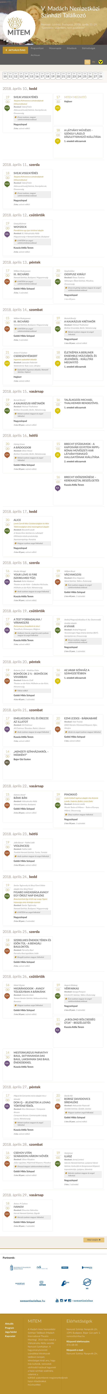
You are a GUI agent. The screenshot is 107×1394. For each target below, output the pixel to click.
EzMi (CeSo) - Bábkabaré (80, 718)
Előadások (72, 48)
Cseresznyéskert (25, 356)
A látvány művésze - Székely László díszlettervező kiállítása (82, 133)
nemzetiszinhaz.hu (76, 1336)
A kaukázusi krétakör (79, 321)
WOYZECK (20, 227)
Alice (17, 520)
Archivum (35, 55)
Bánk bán (20, 798)
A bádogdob (22, 447)
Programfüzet (37, 48)
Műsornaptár (55, 48)
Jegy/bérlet (11, 1332)
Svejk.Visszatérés (26, 97)
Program (9, 1328)
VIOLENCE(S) (21, 846)
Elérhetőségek (88, 48)
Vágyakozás (72, 574)
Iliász (68, 1156)
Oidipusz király (75, 274)
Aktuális (9, 1324)
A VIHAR (69, 626)
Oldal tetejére (94, 1240)
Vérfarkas (71, 988)
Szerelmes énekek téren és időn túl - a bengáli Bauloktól (32, 943)
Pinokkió (70, 794)
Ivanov (19, 1207)
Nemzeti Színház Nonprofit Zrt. (82, 1353)
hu (87, 62)
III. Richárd (21, 274)
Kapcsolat (10, 1336)
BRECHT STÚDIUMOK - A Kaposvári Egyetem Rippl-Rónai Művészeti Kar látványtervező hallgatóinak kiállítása (82, 451)
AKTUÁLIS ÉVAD (15, 50)
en (93, 62)
